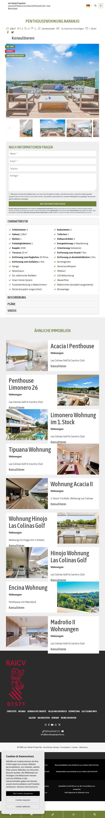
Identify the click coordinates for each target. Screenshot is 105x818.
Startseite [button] (12, 728)
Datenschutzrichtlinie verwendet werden (28, 196)
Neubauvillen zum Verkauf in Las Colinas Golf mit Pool (76, 788)
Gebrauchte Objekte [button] (36, 728)
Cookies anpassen (23, 800)
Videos (12, 310)
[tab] (52, 221)
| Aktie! (92, 28)
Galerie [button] (32, 734)
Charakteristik (18, 221)
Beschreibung (17, 297)
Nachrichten (44, 734)
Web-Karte (83, 764)
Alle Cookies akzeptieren (23, 793)
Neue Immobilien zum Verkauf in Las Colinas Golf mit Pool (77, 782)
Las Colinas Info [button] (89, 728)
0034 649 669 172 (51, 748)
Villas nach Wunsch (57, 728)
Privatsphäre (65, 764)
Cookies (75, 764)
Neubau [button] (22, 728)
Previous (9, 81)
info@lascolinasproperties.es (52, 751)
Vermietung (74, 728)
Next (95, 81)
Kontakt (55, 734)
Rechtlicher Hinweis (51, 764)
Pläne (11, 304)
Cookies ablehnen (23, 806)
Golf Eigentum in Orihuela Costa (77, 809)
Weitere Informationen (27, 787)
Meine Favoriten (68, 734)
